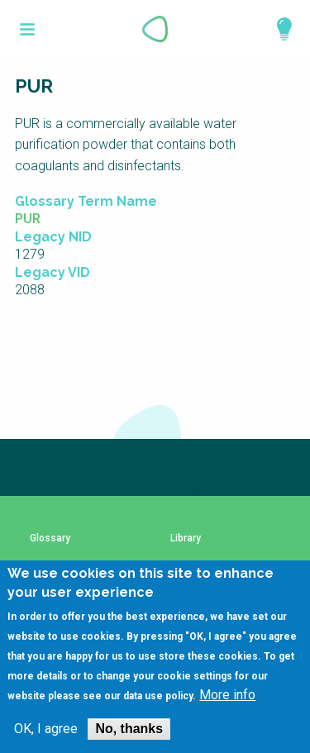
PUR (28, 218)
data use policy (158, 696)
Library (185, 538)
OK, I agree (46, 729)
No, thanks (129, 729)
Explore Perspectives (277, 29)
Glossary (50, 538)
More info (227, 695)
